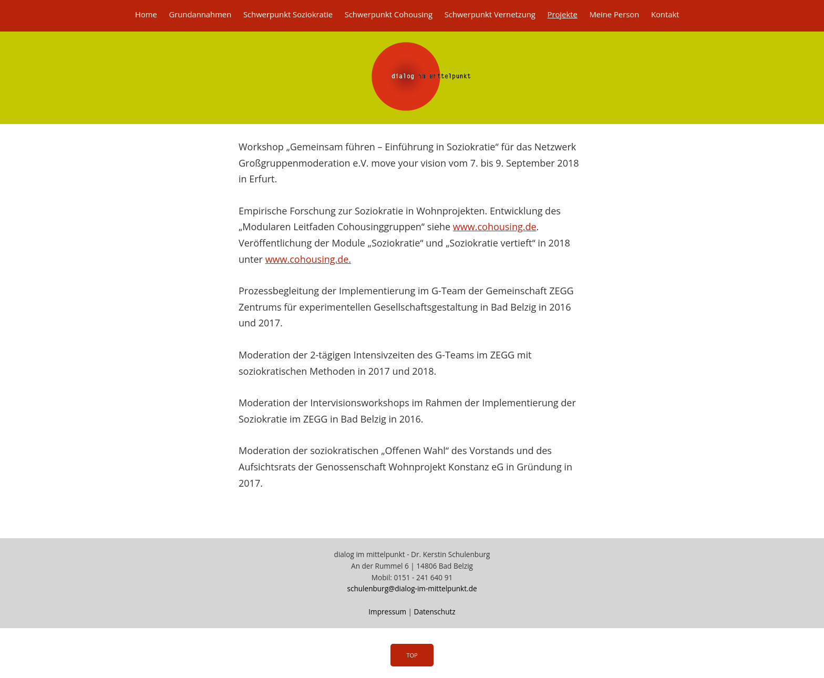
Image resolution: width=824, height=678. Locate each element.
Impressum (387, 612)
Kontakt (665, 14)
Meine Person (614, 14)
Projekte (562, 14)
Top (411, 655)
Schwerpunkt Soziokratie (288, 14)
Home (146, 14)
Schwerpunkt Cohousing (388, 14)
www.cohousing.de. (308, 259)
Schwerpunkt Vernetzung (490, 14)
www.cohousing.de (495, 226)
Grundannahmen (200, 14)
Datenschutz (435, 612)
